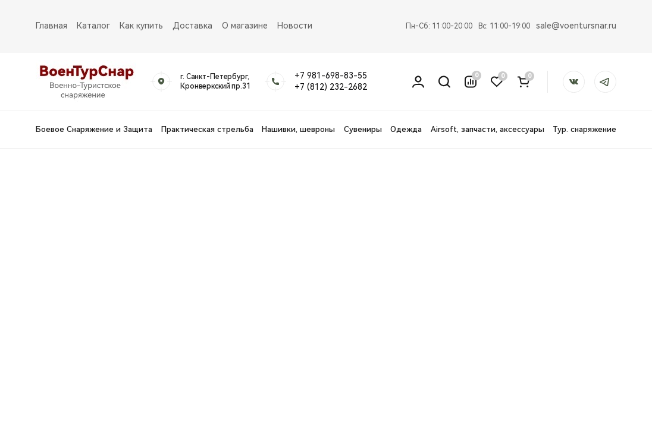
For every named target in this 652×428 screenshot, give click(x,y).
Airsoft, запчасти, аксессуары (487, 129)
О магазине (245, 25)
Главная (51, 25)
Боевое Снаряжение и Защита (94, 129)
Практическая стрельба (207, 129)
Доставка (192, 25)
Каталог (93, 25)
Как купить (141, 25)
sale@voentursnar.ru (576, 25)
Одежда (406, 129)
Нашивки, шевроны (298, 129)
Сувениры (363, 129)
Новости (294, 25)
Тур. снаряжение (584, 129)
